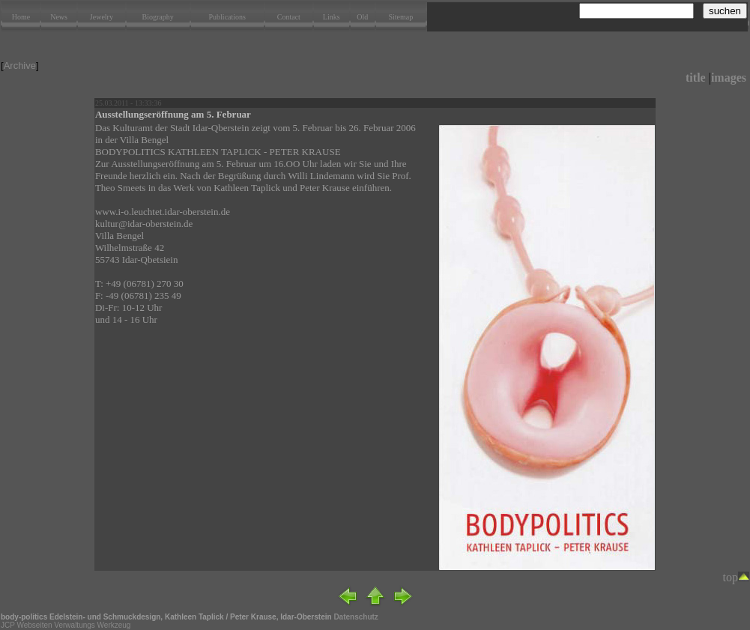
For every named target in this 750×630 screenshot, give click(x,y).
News (58, 17)
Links (331, 17)
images (728, 77)
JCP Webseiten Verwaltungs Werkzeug (65, 625)
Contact (288, 17)
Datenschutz (355, 617)
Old (362, 17)
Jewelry (101, 17)
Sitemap (400, 17)
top (736, 577)
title (696, 77)
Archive (20, 65)
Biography (158, 17)
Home (21, 17)
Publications (227, 17)
